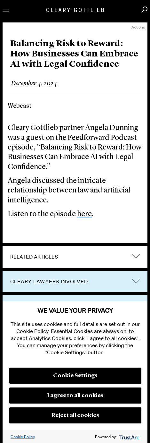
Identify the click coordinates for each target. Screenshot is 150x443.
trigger (136, 281)
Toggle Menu (6, 10)
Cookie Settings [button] (75, 376)
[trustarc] (129, 436)
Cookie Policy (23, 436)
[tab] (75, 256)
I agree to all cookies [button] (75, 395)
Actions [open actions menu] (138, 27)
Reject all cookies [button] (75, 415)
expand (136, 256)
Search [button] (144, 9)
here (84, 214)
